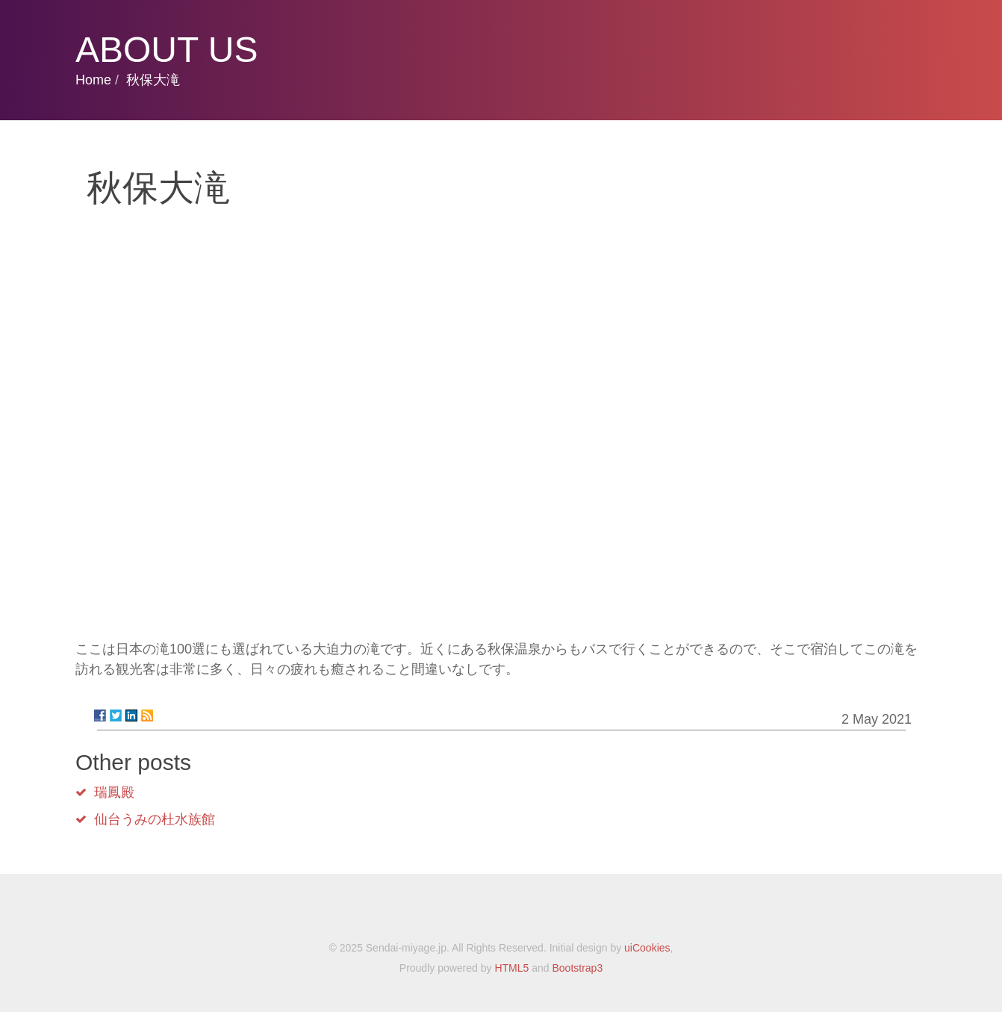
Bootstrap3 (577, 968)
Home (93, 79)
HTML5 (511, 968)
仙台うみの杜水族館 (154, 819)
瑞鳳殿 (114, 792)
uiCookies (647, 948)
